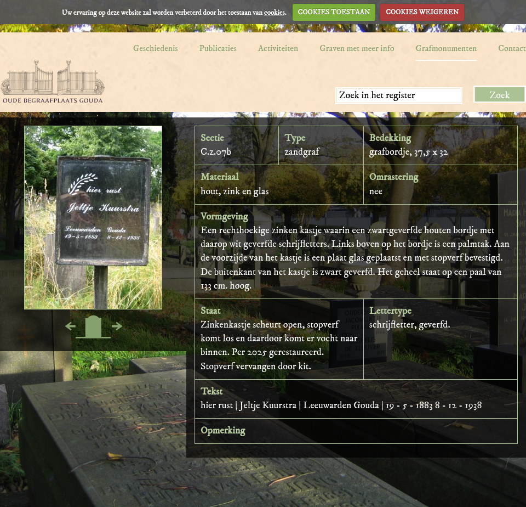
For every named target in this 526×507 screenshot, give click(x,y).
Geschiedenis (155, 48)
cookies (274, 12)
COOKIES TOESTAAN (334, 12)
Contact (512, 48)
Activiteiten (278, 48)
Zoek (500, 95)
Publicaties (218, 48)
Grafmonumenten (446, 48)
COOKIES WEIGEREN (422, 12)
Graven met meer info (356, 48)
